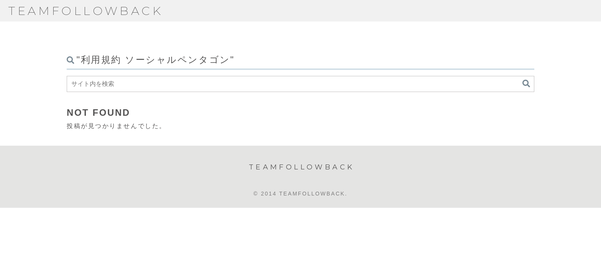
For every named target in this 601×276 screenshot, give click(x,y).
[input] (300, 84)
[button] (526, 83)
